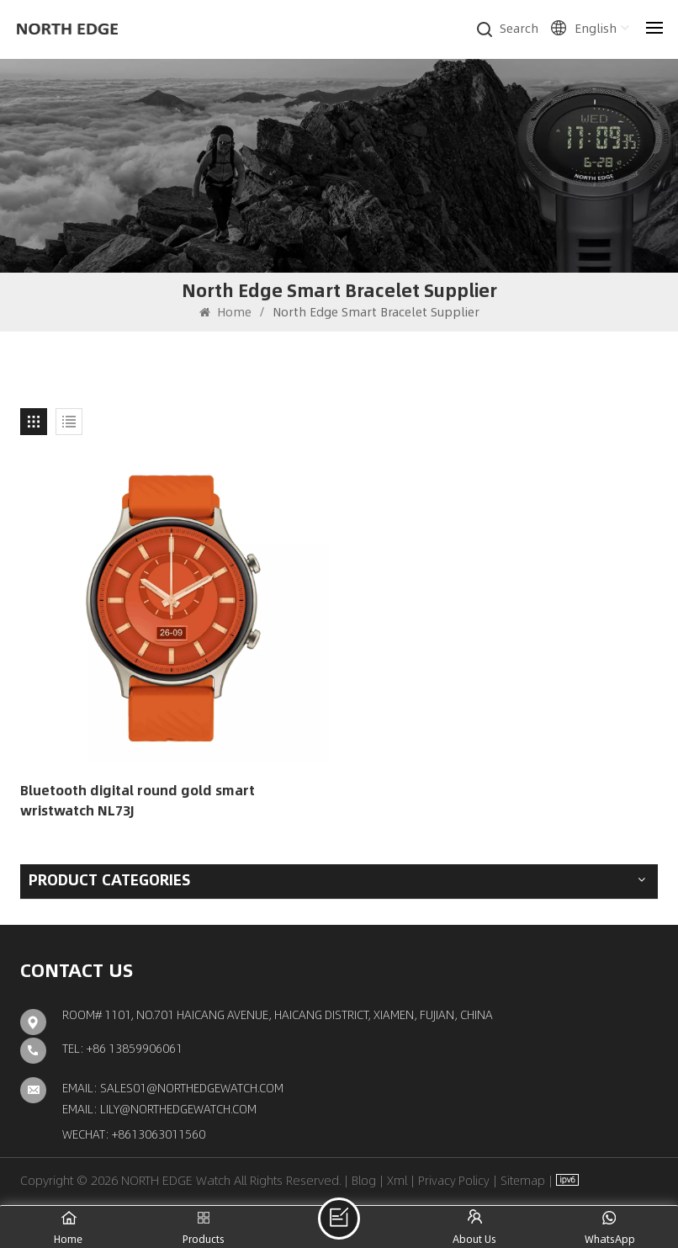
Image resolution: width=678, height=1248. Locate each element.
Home (225, 311)
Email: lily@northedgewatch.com (159, 1108)
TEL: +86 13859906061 (122, 1047)
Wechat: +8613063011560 (133, 1133)
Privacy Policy (454, 1180)
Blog (364, 1180)
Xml (397, 1180)
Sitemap (523, 1180)
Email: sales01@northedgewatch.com (172, 1087)
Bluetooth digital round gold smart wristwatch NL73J (137, 800)
